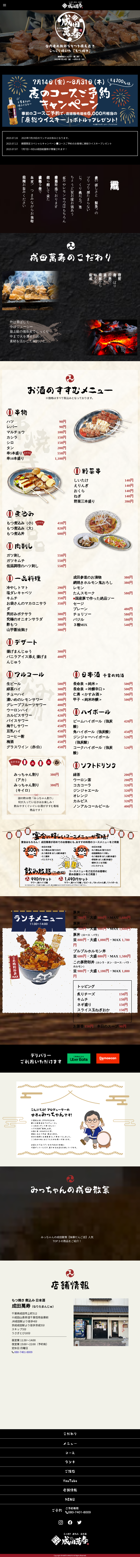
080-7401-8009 (22, 1352)
